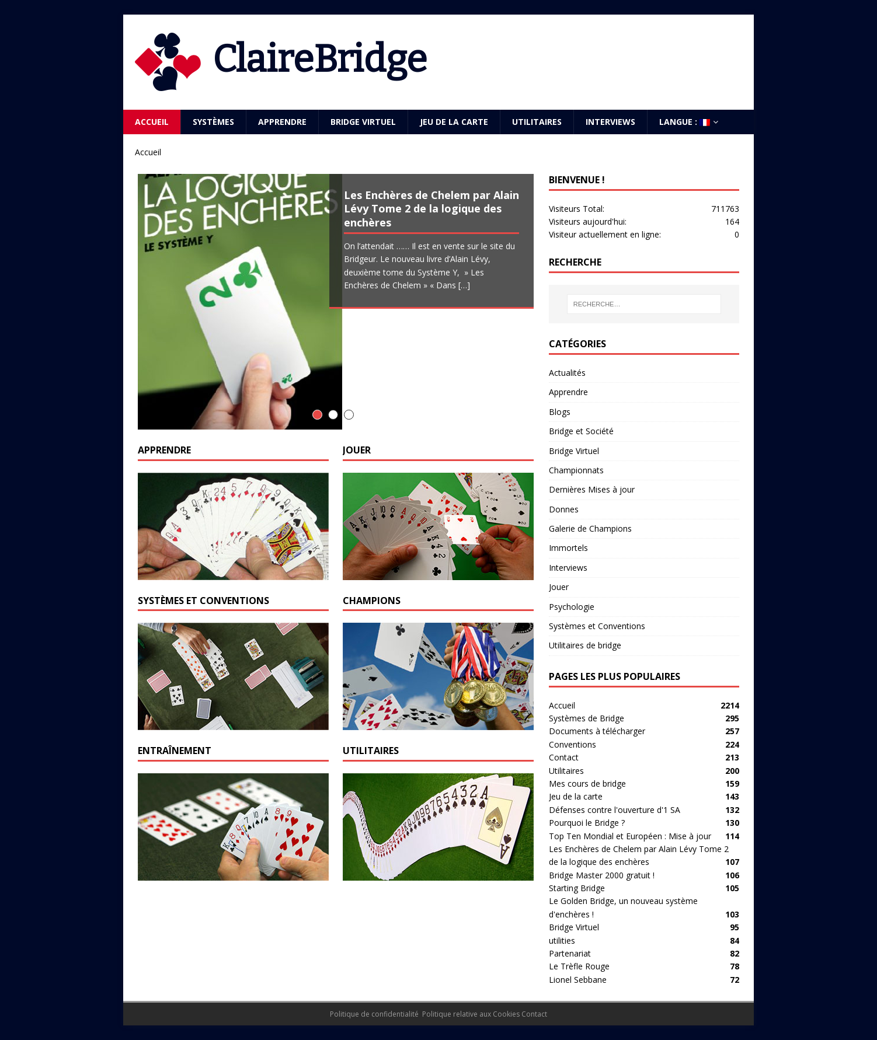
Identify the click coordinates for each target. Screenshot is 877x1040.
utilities (562, 940)
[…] (464, 285)
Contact (564, 757)
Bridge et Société (581, 431)
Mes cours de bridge (587, 783)
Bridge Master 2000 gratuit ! (602, 875)
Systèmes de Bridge (586, 718)
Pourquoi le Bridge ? (587, 822)
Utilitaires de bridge (585, 645)
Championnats (576, 470)
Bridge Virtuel (363, 121)
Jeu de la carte (454, 121)
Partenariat (570, 953)
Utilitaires (537, 121)
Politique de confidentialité (374, 1014)
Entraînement (174, 750)
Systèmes (213, 121)
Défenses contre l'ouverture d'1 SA (614, 809)
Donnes (564, 509)
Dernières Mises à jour (592, 489)
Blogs (559, 411)
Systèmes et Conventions (203, 600)
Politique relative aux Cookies (471, 1014)
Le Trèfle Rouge (579, 966)
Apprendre (282, 121)
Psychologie (571, 606)
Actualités (567, 372)
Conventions (572, 744)
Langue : (684, 121)
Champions (372, 600)
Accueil (152, 121)
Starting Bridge (577, 888)
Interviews (610, 121)
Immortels (568, 547)
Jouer (357, 450)
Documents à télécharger (597, 731)
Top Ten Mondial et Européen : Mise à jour (630, 836)
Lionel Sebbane (578, 979)
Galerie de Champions (590, 528)
